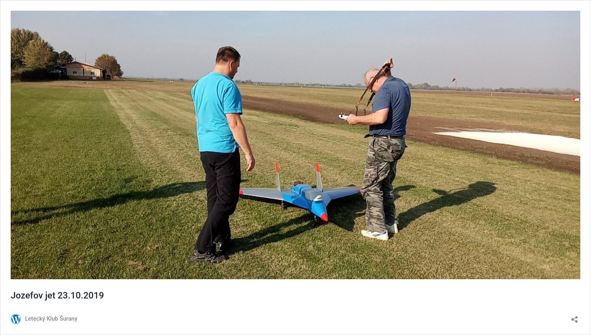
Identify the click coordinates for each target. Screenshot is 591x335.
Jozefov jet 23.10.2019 (57, 295)
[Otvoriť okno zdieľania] (574, 316)
